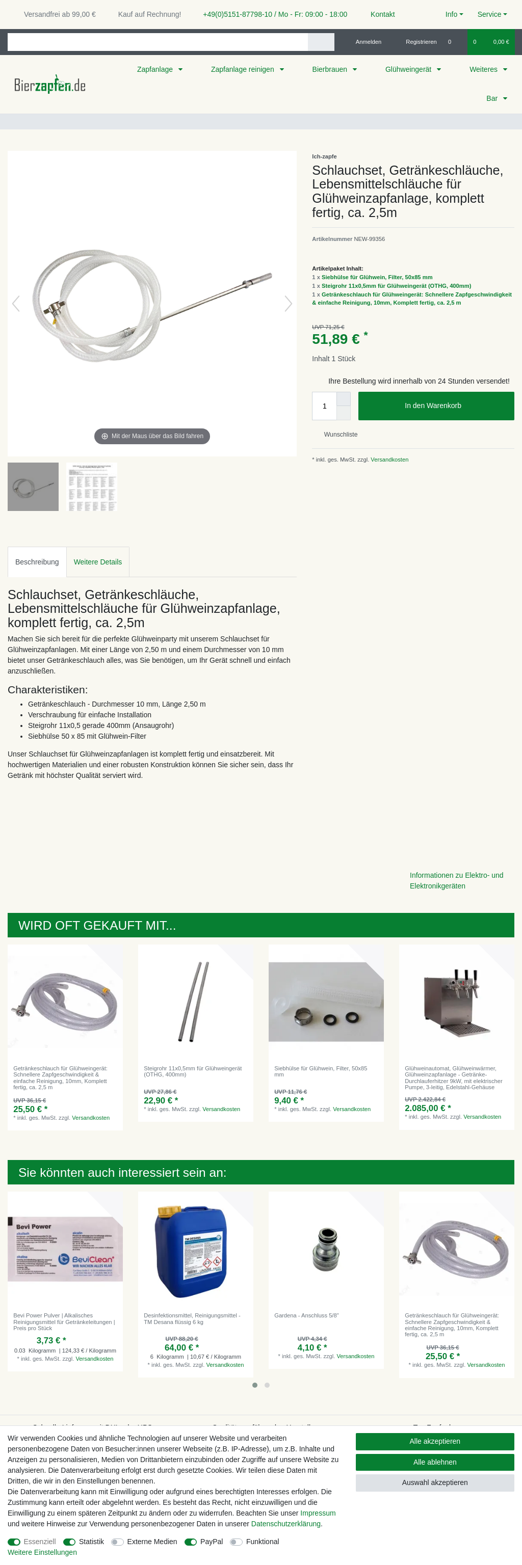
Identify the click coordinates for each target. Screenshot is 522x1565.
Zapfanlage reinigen (243, 69)
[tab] (37, 562)
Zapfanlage (156, 69)
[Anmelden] (364, 42)
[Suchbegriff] (158, 42)
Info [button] (451, 14)
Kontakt (378, 14)
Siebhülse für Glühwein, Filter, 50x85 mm (377, 277)
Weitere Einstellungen (42, 1552)
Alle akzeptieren (435, 1441)
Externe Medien (152, 1541)
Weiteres (484, 69)
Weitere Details (98, 562)
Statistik (91, 1541)
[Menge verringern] (343, 413)
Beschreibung (37, 562)
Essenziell (40, 1541)
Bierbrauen (330, 69)
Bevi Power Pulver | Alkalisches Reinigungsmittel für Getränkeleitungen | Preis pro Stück (64, 1321)
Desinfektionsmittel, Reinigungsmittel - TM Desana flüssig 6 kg (192, 1318)
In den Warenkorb (456, 406)
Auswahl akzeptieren (435, 1482)
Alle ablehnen (435, 1462)
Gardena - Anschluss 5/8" (306, 1315)
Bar (493, 98)
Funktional (262, 1541)
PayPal (211, 1541)
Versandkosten (388, 459)
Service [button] (490, 14)
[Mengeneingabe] (324, 406)
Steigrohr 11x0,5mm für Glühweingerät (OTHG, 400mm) (396, 286)
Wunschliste (336, 434)
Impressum (317, 1513)
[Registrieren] (415, 42)
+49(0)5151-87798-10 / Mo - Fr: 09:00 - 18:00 (271, 14)
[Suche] (321, 42)
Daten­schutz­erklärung (286, 1524)
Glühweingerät (409, 69)
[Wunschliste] (454, 42)
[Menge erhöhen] (343, 399)
